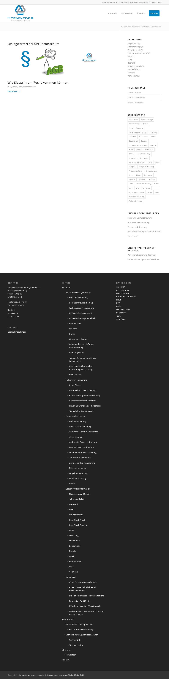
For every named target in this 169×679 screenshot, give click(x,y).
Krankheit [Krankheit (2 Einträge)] (133, 158)
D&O (71, 566)
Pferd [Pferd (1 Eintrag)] (149, 162)
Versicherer (133, 236)
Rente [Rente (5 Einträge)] (131, 175)
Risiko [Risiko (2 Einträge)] (138, 175)
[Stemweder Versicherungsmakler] (20, 14)
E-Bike (72, 333)
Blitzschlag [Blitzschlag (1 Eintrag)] (153, 132)
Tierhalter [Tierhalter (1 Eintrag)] (141, 179)
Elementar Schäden (134, 92)
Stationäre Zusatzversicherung (82, 452)
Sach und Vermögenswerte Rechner (144, 259)
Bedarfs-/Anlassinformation (78, 488)
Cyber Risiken (75, 385)
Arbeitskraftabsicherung (80, 426)
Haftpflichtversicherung (138, 222)
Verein (72, 556)
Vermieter (73, 571)
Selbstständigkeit (77, 499)
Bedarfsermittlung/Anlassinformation (144, 231)
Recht (20, 87)
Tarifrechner (67, 619)
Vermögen (132, 75)
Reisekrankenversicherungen (82, 629)
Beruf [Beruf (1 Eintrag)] (145, 124)
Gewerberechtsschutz (79, 339)
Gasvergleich (75, 639)
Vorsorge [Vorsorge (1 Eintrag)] (146, 188)
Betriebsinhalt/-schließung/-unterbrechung (81, 346)
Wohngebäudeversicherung (81, 308)
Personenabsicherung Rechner (141, 254)
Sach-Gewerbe (75, 374)
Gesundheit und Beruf (137, 53)
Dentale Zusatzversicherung (81, 447)
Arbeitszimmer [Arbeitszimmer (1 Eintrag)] (134, 124)
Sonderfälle (133, 69)
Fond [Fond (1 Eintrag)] (153, 136)
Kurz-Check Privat (77, 520)
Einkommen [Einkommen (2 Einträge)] (143, 136)
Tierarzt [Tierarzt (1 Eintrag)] (132, 179)
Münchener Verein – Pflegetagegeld (85, 606)
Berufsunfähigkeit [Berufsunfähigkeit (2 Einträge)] (136, 128)
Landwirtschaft (76, 514)
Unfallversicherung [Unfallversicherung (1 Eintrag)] (143, 184)
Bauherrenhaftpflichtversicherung (84, 395)
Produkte (66, 287)
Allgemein (13, 87)
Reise (71, 530)
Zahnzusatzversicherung (80, 457)
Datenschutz (13, 316)
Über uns (66, 650)
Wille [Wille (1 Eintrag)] (157, 192)
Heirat (72, 509)
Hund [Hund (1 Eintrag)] (131, 149)
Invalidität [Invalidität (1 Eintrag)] (149, 149)
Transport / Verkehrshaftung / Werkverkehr (82, 359)
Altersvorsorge (134, 46)
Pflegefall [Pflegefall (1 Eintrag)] (132, 166)
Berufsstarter (75, 561)
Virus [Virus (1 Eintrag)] (138, 188)
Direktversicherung (77, 478)
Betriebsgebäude (76, 352)
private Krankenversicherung (82, 463)
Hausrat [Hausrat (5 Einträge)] (153, 145)
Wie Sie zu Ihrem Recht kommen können (38, 82)
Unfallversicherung (77, 421)
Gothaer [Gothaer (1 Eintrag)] (144, 141)
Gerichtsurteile (134, 50)
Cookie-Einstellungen (17, 331)
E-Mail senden (144, 2)
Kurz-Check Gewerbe (78, 525)
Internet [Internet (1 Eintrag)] (139, 149)
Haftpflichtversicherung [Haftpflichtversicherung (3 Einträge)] (138, 145)
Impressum (13, 313)
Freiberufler (74, 540)
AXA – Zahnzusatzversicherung (83, 582)
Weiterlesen (14, 91)
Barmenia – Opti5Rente (79, 601)
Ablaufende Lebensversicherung (83, 431)
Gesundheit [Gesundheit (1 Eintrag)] (133, 141)
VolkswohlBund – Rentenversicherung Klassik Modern (86, 613)
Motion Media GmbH (76, 675)
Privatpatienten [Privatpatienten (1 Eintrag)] (150, 171)
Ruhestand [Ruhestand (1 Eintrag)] (148, 175)
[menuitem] (112, 13)
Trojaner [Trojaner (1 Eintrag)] (151, 179)
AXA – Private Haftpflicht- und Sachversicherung (82, 589)
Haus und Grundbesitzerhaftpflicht (85, 405)
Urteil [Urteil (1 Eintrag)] (156, 184)
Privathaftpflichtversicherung (82, 390)
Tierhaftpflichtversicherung (81, 411)
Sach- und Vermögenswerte (140, 217)
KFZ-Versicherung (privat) (80, 313)
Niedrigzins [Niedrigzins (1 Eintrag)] (143, 158)
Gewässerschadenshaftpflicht (82, 400)
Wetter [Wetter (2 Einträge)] (149, 192)
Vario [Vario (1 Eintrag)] (131, 188)
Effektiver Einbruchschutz (136, 97)
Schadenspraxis (29, 87)
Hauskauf (73, 504)
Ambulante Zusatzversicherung (83, 442)
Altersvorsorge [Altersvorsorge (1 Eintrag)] (147, 119)
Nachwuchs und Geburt (79, 494)
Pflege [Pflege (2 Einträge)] (157, 162)
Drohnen (73, 328)
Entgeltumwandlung (78, 473)
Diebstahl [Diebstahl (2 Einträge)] (132, 136)
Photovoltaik (75, 323)
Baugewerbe (74, 545)
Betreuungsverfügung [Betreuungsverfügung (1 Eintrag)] (137, 132)
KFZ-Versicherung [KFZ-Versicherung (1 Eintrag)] (143, 154)
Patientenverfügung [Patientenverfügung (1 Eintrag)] (137, 162)
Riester (72, 483)
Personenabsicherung (137, 227)
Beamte (72, 551)
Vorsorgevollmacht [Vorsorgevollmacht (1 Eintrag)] (136, 192)
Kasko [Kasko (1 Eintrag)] (131, 154)
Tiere (130, 72)
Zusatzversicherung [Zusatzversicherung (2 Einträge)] (136, 197)
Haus (130, 56)
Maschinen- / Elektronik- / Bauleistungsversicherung (80, 368)
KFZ (129, 59)
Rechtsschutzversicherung (81, 302)
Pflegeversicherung (77, 468)
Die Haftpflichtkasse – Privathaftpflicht (86, 595)
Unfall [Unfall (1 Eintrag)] (131, 184)
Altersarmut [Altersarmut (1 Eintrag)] (133, 119)
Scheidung (74, 535)
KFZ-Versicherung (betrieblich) (82, 318)
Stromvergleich (76, 645)
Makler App (156, 2)
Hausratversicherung (78, 297)
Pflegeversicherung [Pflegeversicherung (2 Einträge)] (146, 166)
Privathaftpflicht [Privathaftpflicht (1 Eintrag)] (135, 171)
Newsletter (71, 654)
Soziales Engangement (135, 102)
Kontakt (11, 310)
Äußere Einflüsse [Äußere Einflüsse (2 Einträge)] (135, 201)
